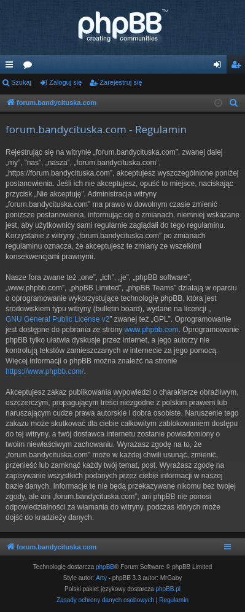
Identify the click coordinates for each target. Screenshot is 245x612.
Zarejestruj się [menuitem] (238, 67)
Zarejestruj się (120, 82)
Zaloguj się (65, 82)
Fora (30, 67)
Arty (101, 578)
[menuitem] (233, 103)
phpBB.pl (168, 589)
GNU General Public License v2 (57, 319)
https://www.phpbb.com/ (45, 371)
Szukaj (21, 82)
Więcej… (11, 67)
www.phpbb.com (151, 329)
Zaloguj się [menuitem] (220, 67)
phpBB (105, 567)
